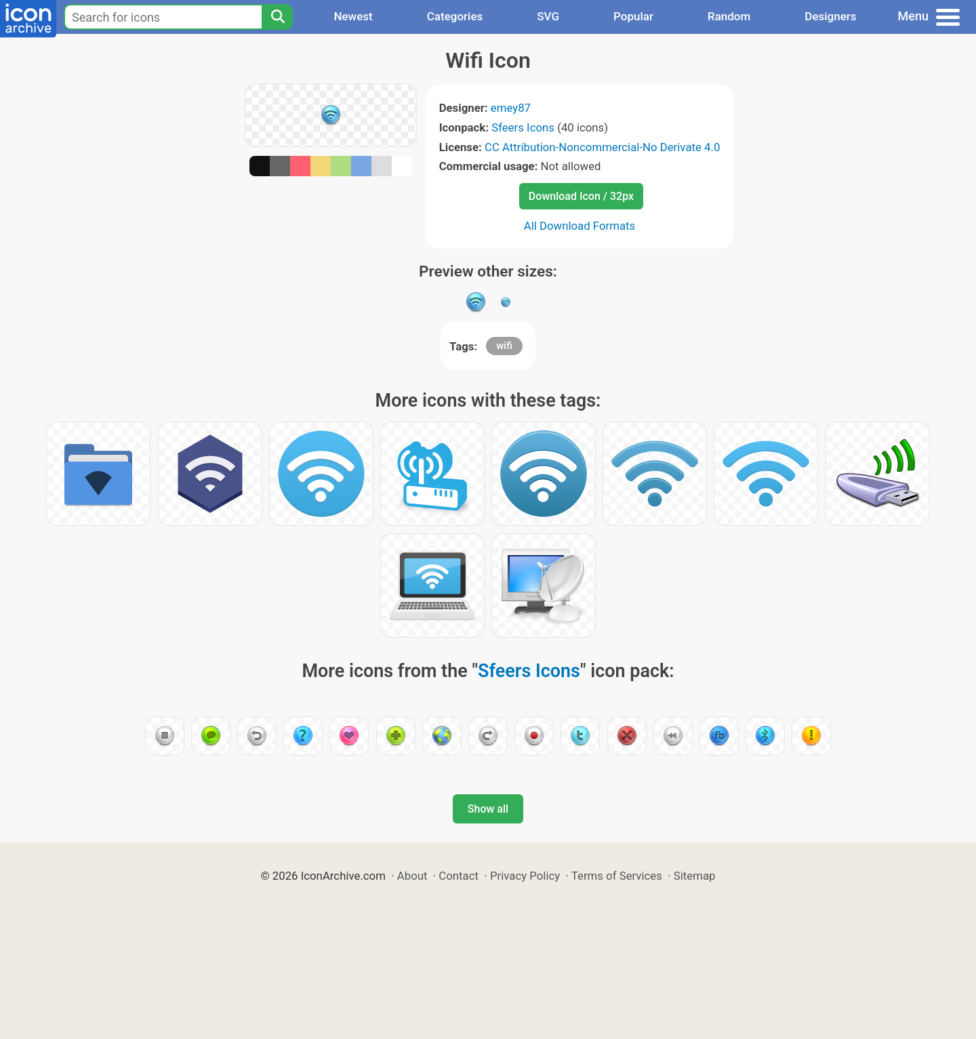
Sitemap (695, 875)
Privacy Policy (525, 875)
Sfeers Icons (522, 127)
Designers (830, 16)
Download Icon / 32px (581, 196)
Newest (352, 16)
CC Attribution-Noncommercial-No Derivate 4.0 (602, 147)
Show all (488, 808)
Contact (459, 875)
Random (729, 16)
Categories (455, 16)
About (412, 875)
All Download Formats (580, 225)
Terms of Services (616, 875)
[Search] (277, 17)
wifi (504, 346)
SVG (548, 16)
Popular (633, 16)
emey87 (511, 108)
